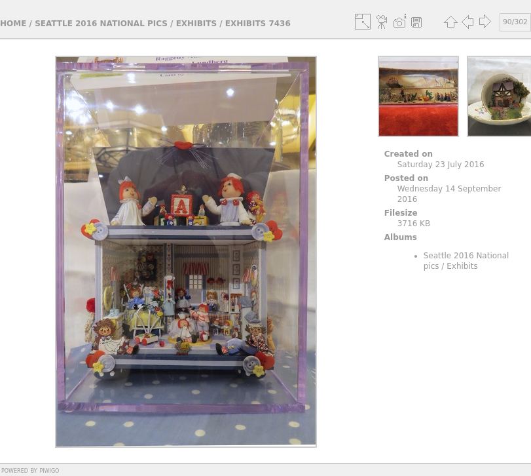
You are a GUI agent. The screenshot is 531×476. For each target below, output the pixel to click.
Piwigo (49, 470)
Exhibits (196, 23)
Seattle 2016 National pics (101, 23)
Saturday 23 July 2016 (441, 164)
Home (13, 23)
